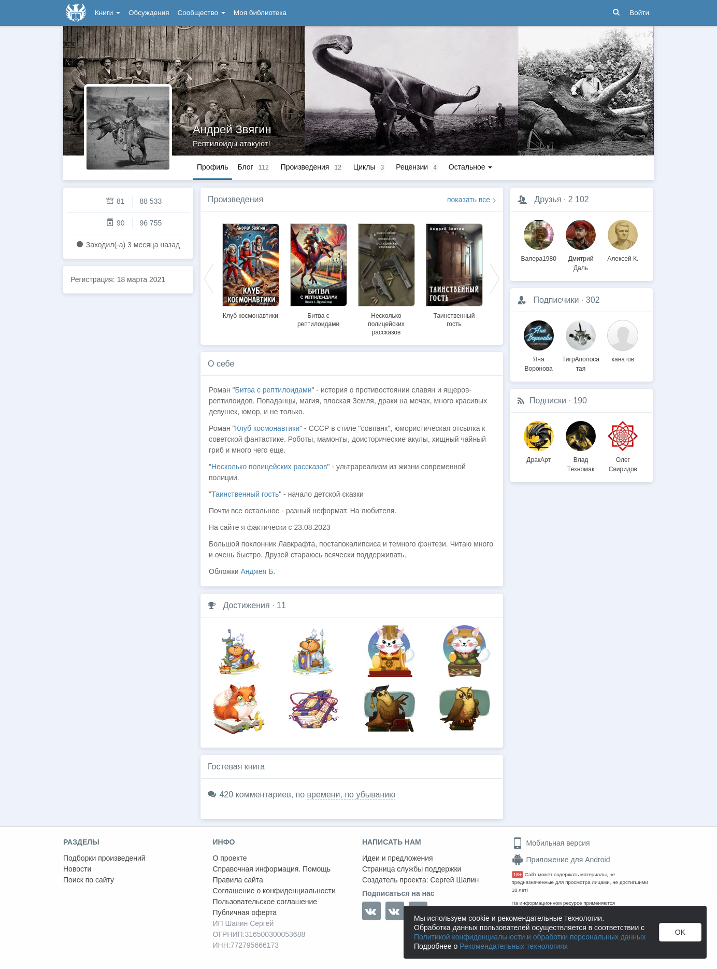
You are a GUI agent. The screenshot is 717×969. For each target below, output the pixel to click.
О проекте (230, 858)
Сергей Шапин (454, 880)
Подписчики (556, 300)
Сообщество (201, 13)
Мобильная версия (551, 843)
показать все (468, 199)
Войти (639, 13)
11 (281, 605)
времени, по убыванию (351, 794)
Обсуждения (148, 13)
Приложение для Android (561, 859)
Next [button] (495, 278)
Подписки (547, 400)
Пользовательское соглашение (265, 901)
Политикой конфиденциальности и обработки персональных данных (530, 937)
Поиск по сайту (88, 880)
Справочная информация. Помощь (272, 869)
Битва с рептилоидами (273, 390)
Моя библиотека (260, 13)
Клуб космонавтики (250, 315)
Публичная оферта (245, 912)
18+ (517, 874)
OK (680, 932)
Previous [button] (209, 278)
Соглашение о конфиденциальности (274, 891)
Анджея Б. (257, 571)
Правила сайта (238, 880)
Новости (77, 869)
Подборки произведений (104, 858)
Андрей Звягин (232, 129)
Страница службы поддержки (411, 869)
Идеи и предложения (397, 858)
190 (580, 400)
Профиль (212, 167)
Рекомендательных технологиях (514, 946)
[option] (250, 269)
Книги (107, 13)
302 (593, 300)
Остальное (471, 167)
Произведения (235, 199)
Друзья (547, 199)
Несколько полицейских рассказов (386, 324)
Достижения (246, 605)
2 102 (578, 199)
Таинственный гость (245, 494)
